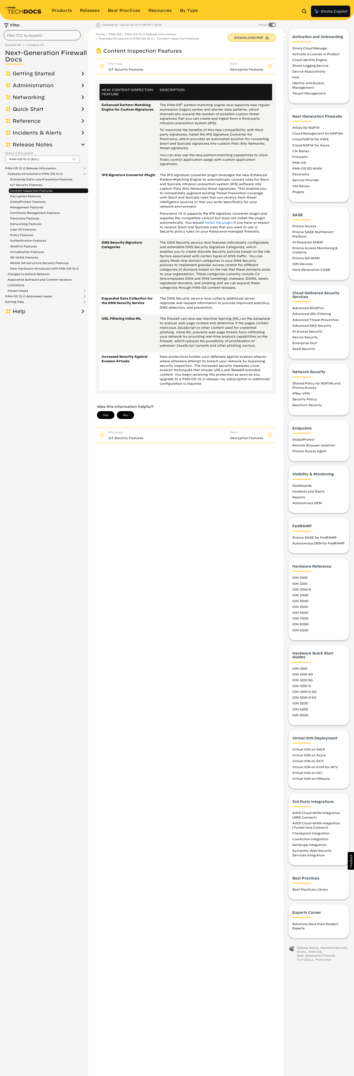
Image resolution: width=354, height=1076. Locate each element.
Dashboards (302, 487)
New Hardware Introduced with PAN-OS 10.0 (44, 268)
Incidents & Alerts (37, 133)
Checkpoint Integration (310, 834)
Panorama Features (24, 218)
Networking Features (26, 223)
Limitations (16, 285)
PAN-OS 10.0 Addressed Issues (28, 296)
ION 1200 (299, 584)
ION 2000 (300, 596)
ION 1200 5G (302, 681)
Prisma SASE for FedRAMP (314, 539)
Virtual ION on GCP (308, 762)
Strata (301, 953)
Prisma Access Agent (309, 452)
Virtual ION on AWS (308, 751)
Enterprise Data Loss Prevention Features (41, 179)
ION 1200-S (301, 591)
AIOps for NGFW (306, 129)
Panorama (300, 175)
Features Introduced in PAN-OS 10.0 (35, 173)
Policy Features (21, 235)
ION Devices (302, 265)
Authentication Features (28, 240)
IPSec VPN (301, 395)
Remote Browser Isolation (313, 446)
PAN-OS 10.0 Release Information (30, 168)
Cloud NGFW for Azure (311, 146)
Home (100, 34)
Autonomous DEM (307, 504)
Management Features (26, 207)
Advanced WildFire (308, 309)
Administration (33, 85)
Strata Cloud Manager (310, 49)
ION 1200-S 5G (304, 699)
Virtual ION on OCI (307, 774)
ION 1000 (300, 579)
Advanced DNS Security (311, 327)
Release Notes (32, 144)
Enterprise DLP (304, 344)
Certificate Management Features (35, 212)
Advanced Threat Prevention (315, 321)
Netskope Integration (309, 846)
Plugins (298, 193)
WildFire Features (23, 246)
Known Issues (18, 290)
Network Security (334, 949)
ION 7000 (300, 620)
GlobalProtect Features (27, 201)
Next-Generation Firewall (316, 957)
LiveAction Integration (310, 840)
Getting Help (14, 301)
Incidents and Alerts (308, 493)
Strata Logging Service (310, 67)
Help (19, 311)
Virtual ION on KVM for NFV (315, 768)
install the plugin (219, 222)
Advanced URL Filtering (311, 315)
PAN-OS (114, 34)
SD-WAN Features (24, 257)
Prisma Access (304, 227)
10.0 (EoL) (305, 961)
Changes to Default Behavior (29, 274)
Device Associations (308, 73)
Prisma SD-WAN (306, 259)
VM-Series (300, 187)
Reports (298, 498)
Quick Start (28, 109)
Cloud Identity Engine (309, 61)
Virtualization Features (27, 251)
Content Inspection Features (31, 190)
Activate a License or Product (316, 55)
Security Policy (304, 400)
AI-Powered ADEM (307, 243)
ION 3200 (300, 608)
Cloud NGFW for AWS (310, 140)
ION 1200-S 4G (304, 693)
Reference (27, 121)
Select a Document (19, 153)
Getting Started (34, 73)
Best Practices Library (310, 891)
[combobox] (42, 35)
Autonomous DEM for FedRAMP (318, 544)
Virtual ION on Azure (309, 756)
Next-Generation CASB (311, 271)
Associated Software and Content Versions (40, 279)
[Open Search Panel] (306, 11)
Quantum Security (307, 406)
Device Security (305, 338)
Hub (295, 78)
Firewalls (300, 158)
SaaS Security (303, 350)
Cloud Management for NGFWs (317, 135)
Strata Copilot (330, 11)
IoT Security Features (26, 184)
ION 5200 (300, 614)
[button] (351, 861)
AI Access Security (307, 333)
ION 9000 (300, 625)
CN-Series (300, 152)
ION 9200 (300, 631)
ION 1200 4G (302, 675)
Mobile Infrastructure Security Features (39, 263)
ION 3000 (300, 602)
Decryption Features (25, 196)
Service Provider (305, 181)
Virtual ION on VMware (311, 780)
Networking (29, 97)
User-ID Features (23, 229)
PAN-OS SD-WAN (307, 170)
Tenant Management (309, 94)
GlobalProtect (303, 441)
